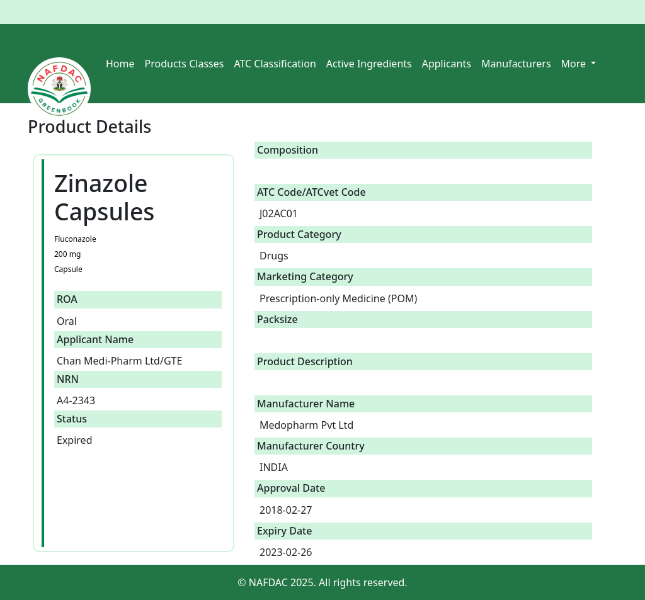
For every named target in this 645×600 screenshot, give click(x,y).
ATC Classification (275, 64)
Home (120, 64)
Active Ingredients (369, 64)
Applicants (446, 64)
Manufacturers (516, 64)
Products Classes (184, 64)
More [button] (575, 64)
